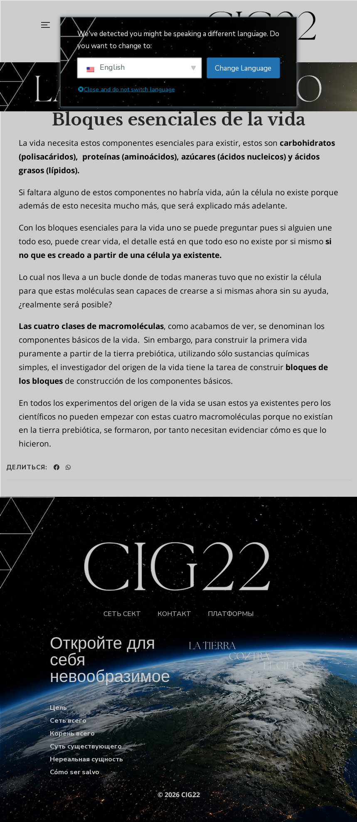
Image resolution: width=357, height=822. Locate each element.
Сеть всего (68, 720)
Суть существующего (86, 746)
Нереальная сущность (86, 759)
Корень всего (72, 733)
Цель (58, 707)
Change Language (243, 68)
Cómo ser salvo (74, 772)
